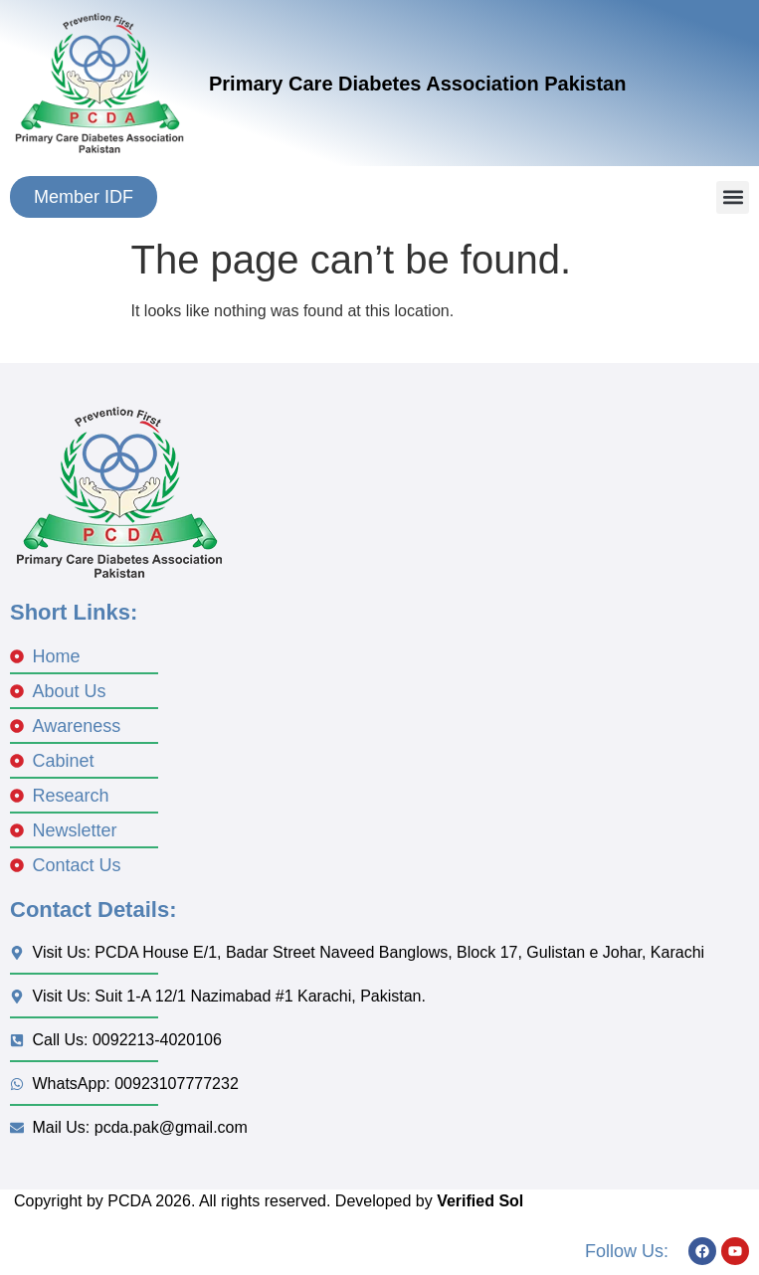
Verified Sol (480, 1200)
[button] (732, 197)
